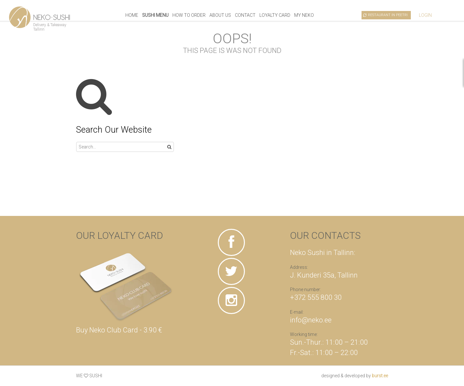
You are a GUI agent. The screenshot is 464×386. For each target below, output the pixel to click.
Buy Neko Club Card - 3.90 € (119, 330)
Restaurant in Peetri (388, 15)
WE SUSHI (89, 375)
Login (425, 15)
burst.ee (380, 375)
